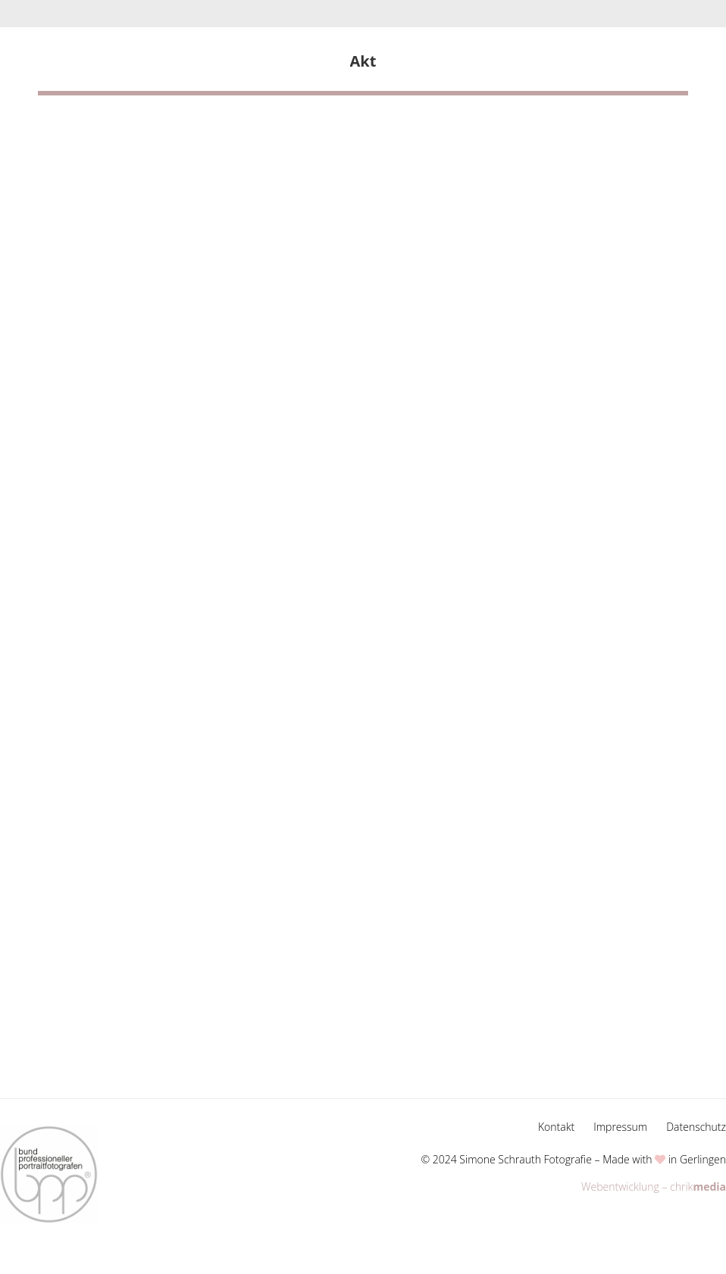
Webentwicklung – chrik (653, 1186)
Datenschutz (696, 1126)
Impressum (620, 1126)
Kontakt (556, 1126)
